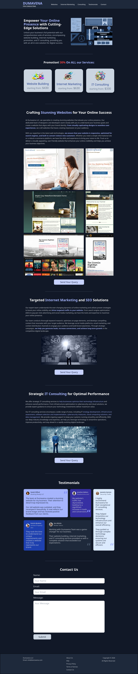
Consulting (81, 4)
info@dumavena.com (35, 660)
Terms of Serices (72, 667)
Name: (36, 575)
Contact (103, 4)
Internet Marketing (68, 4)
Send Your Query (69, 282)
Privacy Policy (71, 664)
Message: (38, 597)
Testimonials (93, 4)
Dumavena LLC (28, 658)
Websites (54, 4)
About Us (69, 658)
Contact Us (70, 670)
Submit (42, 636)
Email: (36, 586)
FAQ (67, 661)
